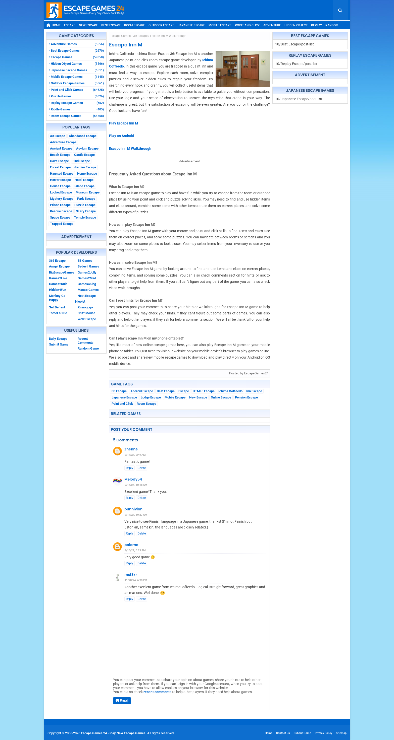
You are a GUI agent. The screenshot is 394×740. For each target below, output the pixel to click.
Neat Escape (87, 296)
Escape (69, 25)
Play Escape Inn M (123, 123)
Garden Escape (85, 167)
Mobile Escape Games (77, 77)
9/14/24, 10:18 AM (136, 485)
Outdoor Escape (161, 25)
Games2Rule (58, 284)
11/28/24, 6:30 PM (136, 580)
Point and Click (247, 25)
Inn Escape (254, 391)
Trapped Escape (61, 224)
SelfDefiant (57, 307)
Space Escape (60, 217)
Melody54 (133, 479)
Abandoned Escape (82, 136)
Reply (129, 468)
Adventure (272, 25)
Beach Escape (60, 155)
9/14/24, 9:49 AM (135, 454)
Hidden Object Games (77, 63)
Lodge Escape (151, 397)
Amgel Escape (59, 266)
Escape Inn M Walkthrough (130, 149)
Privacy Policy (323, 733)
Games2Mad (87, 278)
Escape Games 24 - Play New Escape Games (113, 733)
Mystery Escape (61, 198)
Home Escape (87, 173)
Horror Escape (60, 180)
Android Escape (141, 391)
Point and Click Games (77, 90)
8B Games (85, 260)
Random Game (88, 348)
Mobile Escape (220, 25)
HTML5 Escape (204, 391)
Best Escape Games (77, 50)
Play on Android (121, 136)
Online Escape (221, 397)
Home (53, 25)
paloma (131, 544)
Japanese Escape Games (77, 70)
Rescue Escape (61, 211)
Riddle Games (77, 109)
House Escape (60, 186)
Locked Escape (61, 192)
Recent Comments (85, 341)
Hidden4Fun (57, 290)
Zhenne (131, 449)
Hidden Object (296, 25)
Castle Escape (84, 155)
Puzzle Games (77, 96)
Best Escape (111, 25)
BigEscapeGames (61, 272)
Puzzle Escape (84, 205)
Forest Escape (60, 167)
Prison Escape (60, 205)
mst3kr (130, 574)
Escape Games (77, 57)
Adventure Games (77, 44)
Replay (316, 25)
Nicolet (80, 301)
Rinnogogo (85, 307)
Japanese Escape (191, 25)
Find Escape (81, 161)
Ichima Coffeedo (230, 391)
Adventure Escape (63, 142)
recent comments (157, 692)
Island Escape (84, 186)
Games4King (87, 284)
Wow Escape (87, 319)
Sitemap (341, 733)
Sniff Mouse (86, 313)
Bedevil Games (88, 266)
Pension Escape (246, 397)
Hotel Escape (84, 180)
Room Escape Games (77, 116)
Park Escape (86, 198)
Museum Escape (88, 192)
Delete (141, 468)
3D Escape (57, 136)
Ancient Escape (61, 148)
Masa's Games (88, 290)
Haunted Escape (61, 173)
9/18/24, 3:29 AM (135, 550)
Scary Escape (86, 211)
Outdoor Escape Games (77, 83)
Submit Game (58, 344)
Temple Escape (85, 217)
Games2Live (58, 278)
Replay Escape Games (77, 103)
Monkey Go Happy (57, 298)
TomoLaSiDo (58, 313)
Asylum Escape (87, 148)
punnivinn (133, 509)
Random (331, 25)
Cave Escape (59, 161)
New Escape (88, 25)
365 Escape (57, 260)
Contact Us (283, 733)
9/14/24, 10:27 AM (136, 514)
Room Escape (134, 25)
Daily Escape (58, 339)
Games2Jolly (87, 272)
